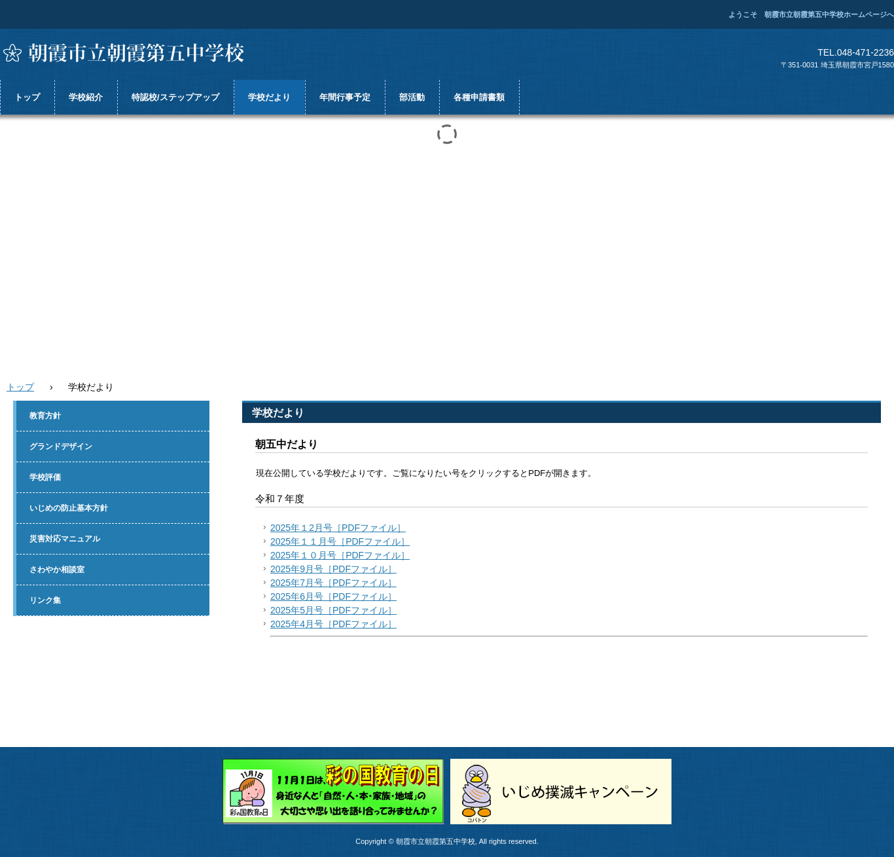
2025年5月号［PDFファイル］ (333, 610)
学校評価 (45, 477)
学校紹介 (86, 97)
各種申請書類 (479, 97)
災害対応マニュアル (64, 538)
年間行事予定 (344, 97)
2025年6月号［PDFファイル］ (333, 596)
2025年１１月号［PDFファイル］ (340, 541)
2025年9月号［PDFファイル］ (333, 569)
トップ (27, 97)
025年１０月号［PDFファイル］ (343, 555)
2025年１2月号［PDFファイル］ (338, 527)
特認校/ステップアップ (175, 97)
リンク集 (45, 600)
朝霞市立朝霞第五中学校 (131, 53)
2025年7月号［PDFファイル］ (333, 582)
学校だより (269, 97)
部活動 (412, 97)
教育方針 (45, 415)
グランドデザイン (60, 446)
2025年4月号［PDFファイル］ (333, 624)
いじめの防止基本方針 (68, 508)
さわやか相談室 (56, 569)
